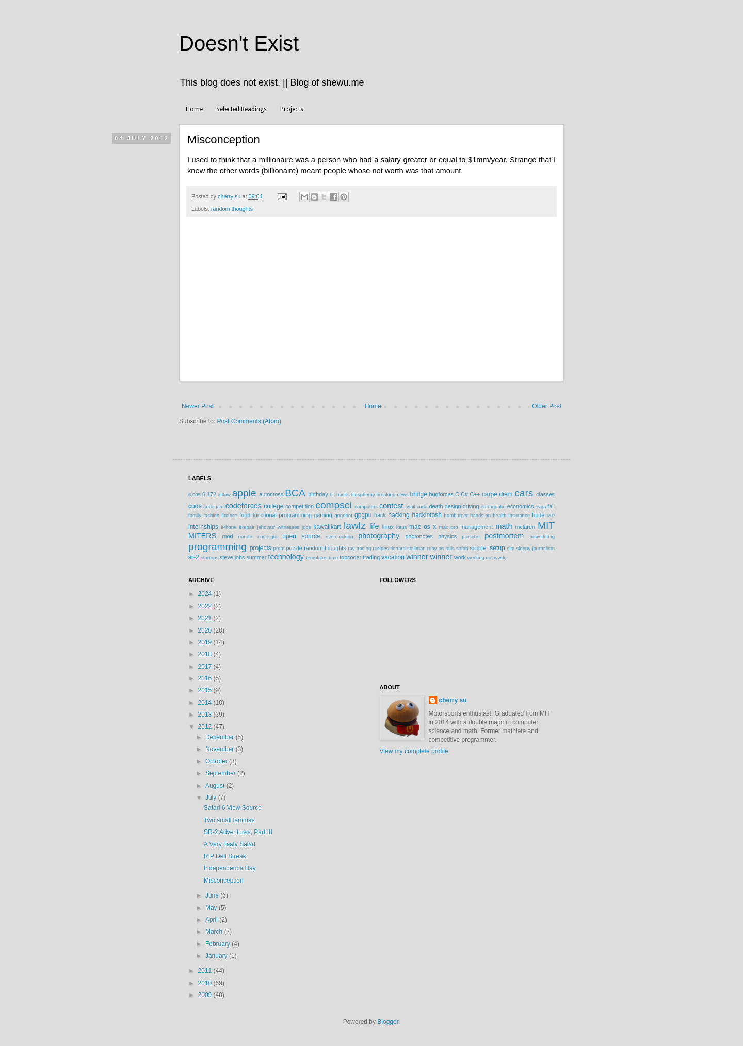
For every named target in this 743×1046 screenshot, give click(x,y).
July (211, 797)
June (212, 895)
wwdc (500, 557)
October (217, 761)
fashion (211, 515)
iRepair (246, 527)
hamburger (456, 515)
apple (244, 493)
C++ (475, 494)
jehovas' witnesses (278, 527)
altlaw (224, 494)
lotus (401, 527)
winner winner (429, 557)
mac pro (448, 527)
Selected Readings (241, 109)
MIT (546, 525)
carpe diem (497, 494)
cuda (422, 506)
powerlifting (542, 536)
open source (301, 536)
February (218, 944)
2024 (206, 593)
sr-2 (193, 557)
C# (464, 494)
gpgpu (363, 515)
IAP (551, 515)
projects (260, 548)
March (214, 931)
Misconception (224, 880)
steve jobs (232, 557)
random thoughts (232, 209)
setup (497, 548)
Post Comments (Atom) (249, 421)
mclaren (525, 527)
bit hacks (339, 494)
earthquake (493, 506)
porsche (470, 536)
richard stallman (407, 548)
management (476, 527)
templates (317, 557)
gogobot (343, 515)
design (453, 506)
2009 (206, 995)
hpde (538, 515)
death (436, 506)
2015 (206, 690)
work (460, 557)
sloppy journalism (535, 548)
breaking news (392, 494)
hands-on (480, 515)
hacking (398, 515)
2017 (206, 666)
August (216, 785)
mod (227, 536)
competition (299, 506)
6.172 (209, 494)
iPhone (228, 527)
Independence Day (230, 868)
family (194, 515)
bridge (418, 494)
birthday (318, 494)
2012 (206, 726)
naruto (245, 536)
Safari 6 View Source (233, 807)
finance (229, 515)
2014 (206, 702)
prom (279, 548)
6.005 (194, 494)
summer (256, 557)
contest (391, 506)
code (195, 506)
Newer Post (198, 406)
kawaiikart (327, 526)
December (220, 737)
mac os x (422, 526)
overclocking (339, 536)
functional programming (282, 515)
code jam (214, 506)
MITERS (202, 536)
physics (447, 536)
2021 (206, 618)
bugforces (441, 494)
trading (371, 557)
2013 (206, 714)
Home (194, 109)
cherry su (453, 700)
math (503, 526)
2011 (206, 970)
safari (462, 548)
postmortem (504, 536)
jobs (306, 527)
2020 (206, 630)
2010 (206, 983)
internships (203, 526)
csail (410, 506)
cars (523, 493)
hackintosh (426, 515)
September (221, 773)
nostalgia (267, 536)
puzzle (294, 548)
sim (510, 548)
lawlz (355, 525)
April (212, 919)
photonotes (418, 536)
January (217, 955)
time (333, 557)
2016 (206, 678)
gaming (323, 515)
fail (551, 506)
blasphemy (363, 494)
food (244, 515)
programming (217, 546)
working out (480, 557)
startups (209, 557)
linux (388, 527)
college (273, 506)
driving (471, 506)
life (374, 526)
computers (366, 506)
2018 (206, 654)
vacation (393, 557)
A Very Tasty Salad (229, 844)
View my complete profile (414, 751)
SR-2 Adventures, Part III (238, 832)
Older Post (546, 406)
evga (541, 506)
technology (286, 557)
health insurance (511, 515)
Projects (291, 109)
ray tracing (359, 548)
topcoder (350, 557)
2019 (206, 642)
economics (520, 506)
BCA (295, 493)
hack (380, 515)
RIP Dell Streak (225, 856)
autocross (271, 494)
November (220, 749)
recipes (381, 548)
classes (545, 494)
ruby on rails (441, 548)
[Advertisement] (371, 304)
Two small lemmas (229, 820)
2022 (206, 606)
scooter (479, 548)
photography (378, 536)
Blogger (387, 1021)
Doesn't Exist (239, 43)
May (212, 907)
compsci (333, 505)
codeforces (243, 506)
